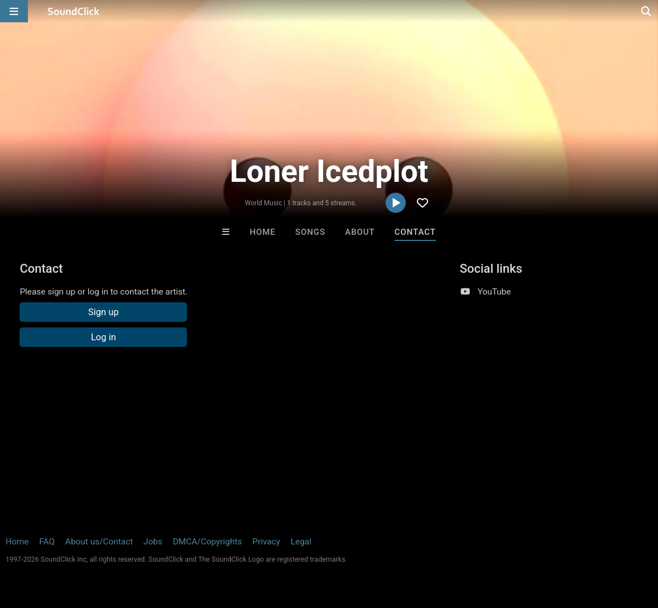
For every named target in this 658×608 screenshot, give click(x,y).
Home (263, 232)
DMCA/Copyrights (207, 542)
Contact (415, 232)
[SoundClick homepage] (73, 11)
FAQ (47, 542)
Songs (310, 232)
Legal (301, 542)
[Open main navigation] (14, 11)
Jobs (152, 542)
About (359, 232)
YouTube (494, 292)
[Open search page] (647, 11)
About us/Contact (99, 542)
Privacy (266, 542)
